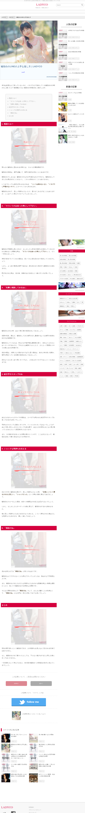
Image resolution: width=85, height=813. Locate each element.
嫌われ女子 (80, 278)
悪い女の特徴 (72, 255)
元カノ (69, 274)
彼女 (66, 267)
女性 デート (63, 356)
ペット (61, 376)
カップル (72, 329)
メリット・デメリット (72, 349)
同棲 (67, 329)
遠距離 (79, 329)
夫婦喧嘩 (71, 341)
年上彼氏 (72, 278)
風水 (68, 306)
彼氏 (66, 326)
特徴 (76, 271)
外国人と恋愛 (72, 333)
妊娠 (61, 372)
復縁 (67, 376)
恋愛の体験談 (63, 333)
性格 (82, 364)
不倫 (61, 341)
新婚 (66, 341)
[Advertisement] (71, 192)
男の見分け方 (77, 274)
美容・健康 (78, 368)
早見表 (76, 376)
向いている (70, 368)
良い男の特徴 (71, 259)
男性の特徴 (72, 263)
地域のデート (63, 298)
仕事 (66, 364)
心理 (61, 326)
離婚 (66, 345)
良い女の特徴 (63, 255)
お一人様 (76, 364)
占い (78, 302)
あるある (78, 345)
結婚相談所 (80, 356)
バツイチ (62, 368)
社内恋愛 (71, 345)
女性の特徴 (63, 259)
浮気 (61, 267)
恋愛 (78, 263)
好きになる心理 (73, 298)
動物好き (62, 306)
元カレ (71, 267)
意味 (71, 376)
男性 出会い (63, 337)
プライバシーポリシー (35, 810)
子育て (61, 352)
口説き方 (68, 360)
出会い (68, 302)
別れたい (67, 372)
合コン (71, 337)
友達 (61, 364)
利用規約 (31, 807)
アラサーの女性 (64, 278)
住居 (70, 364)
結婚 (74, 326)
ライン (61, 360)
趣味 (74, 302)
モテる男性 (63, 271)
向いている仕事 (77, 360)
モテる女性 (63, 274)
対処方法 (62, 349)
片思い (73, 372)
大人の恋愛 (78, 337)
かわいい (62, 302)
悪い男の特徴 (63, 263)
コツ (61, 345)
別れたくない (69, 352)
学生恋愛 (77, 352)
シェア (23, 72)
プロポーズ (80, 326)
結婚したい (79, 341)
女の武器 (70, 271)
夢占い (73, 306)
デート (61, 329)
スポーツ (79, 372)
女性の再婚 (72, 356)
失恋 (76, 267)
